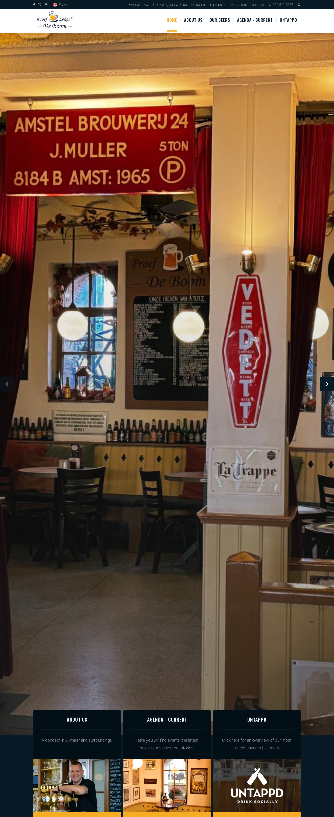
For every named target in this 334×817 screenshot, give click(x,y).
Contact (258, 5)
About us (193, 21)
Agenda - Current (255, 21)
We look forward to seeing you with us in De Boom (167, 5)
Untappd (288, 21)
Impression (218, 5)
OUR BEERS (220, 21)
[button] (327, 384)
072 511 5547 (280, 5)
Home (172, 21)
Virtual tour (239, 5)
